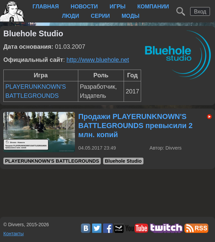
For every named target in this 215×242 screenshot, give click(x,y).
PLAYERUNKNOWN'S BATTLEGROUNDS (52, 161)
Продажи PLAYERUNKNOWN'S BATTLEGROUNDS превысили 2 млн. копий (135, 125)
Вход (200, 11)
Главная (46, 6)
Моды (130, 16)
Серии (100, 16)
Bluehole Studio (123, 161)
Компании (153, 6)
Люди (70, 16)
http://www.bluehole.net (98, 59)
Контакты (13, 233)
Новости (84, 6)
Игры (117, 6)
